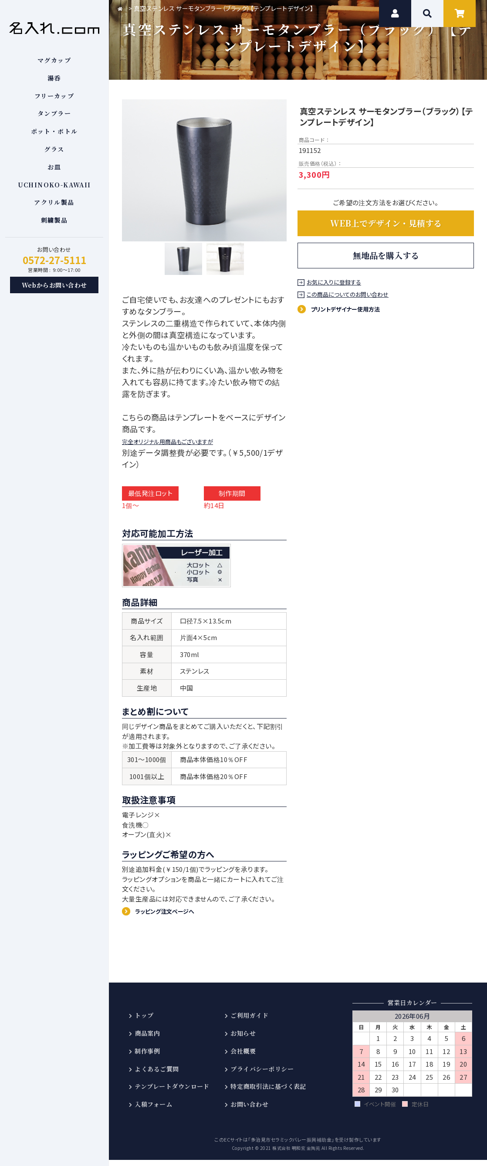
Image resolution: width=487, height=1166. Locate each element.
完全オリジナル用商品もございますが (187, 445)
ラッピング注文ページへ (170, 916)
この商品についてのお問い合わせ (349, 294)
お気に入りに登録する (335, 282)
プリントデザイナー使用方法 (352, 308)
